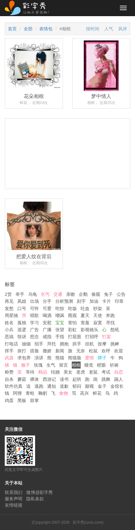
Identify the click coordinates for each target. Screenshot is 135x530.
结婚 (55, 372)
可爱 (47, 308)
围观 (72, 315)
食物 (63, 393)
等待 (30, 372)
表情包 (45, 28)
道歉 (64, 386)
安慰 (47, 322)
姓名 (9, 322)
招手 (38, 343)
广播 (47, 329)
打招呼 (91, 336)
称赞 (9, 372)
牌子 (102, 357)
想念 (34, 336)
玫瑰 (38, 365)
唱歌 (34, 315)
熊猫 (59, 357)
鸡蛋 (9, 400)
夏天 (85, 315)
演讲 (38, 357)
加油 (93, 301)
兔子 (108, 294)
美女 (68, 372)
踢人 (118, 379)
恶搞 (9, 336)
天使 (97, 315)
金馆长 (117, 386)
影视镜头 (89, 329)
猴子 (25, 365)
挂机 (89, 343)
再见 (9, 301)
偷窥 (95, 294)
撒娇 (47, 350)
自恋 (118, 372)
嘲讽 (59, 315)
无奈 (80, 350)
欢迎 (118, 350)
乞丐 (45, 294)
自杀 (9, 379)
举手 (19, 294)
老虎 (80, 372)
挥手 (9, 350)
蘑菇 (21, 379)
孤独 (21, 322)
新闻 (59, 350)
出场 (34, 301)
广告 (34, 329)
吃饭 (72, 308)
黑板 (21, 400)
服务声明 (13, 498)
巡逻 (21, 329)
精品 (42, 372)
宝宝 (59, 322)
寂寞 (97, 322)
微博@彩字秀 (39, 492)
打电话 (11, 343)
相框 (76, 365)
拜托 (51, 343)
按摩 (102, 343)
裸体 (34, 379)
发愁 (9, 308)
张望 (59, 329)
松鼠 (93, 350)
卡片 (106, 301)
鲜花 (97, 393)
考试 (105, 372)
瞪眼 (101, 365)
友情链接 (13, 505)
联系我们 (13, 492)
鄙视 (89, 386)
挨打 (21, 350)
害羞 (85, 322)
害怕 (72, 322)
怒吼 (114, 329)
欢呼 (105, 350)
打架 (106, 336)
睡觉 (88, 365)
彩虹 (72, 329)
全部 (28, 28)
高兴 (84, 393)
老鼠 (93, 372)
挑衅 (114, 343)
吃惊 (59, 308)
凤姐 (21, 301)
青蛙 (30, 393)
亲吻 (70, 294)
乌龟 (32, 294)
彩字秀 (29, 8)
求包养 (24, 357)
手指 (59, 336)
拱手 (76, 343)
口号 (21, 308)
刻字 (81, 301)
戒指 (47, 336)
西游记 (49, 379)
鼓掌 (34, 400)
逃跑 (38, 386)
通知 (51, 386)
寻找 (110, 322)
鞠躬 (42, 393)
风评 (122, 28)
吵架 (97, 308)
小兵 (9, 329)
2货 (8, 294)
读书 (64, 379)
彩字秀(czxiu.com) (88, 522)
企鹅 (83, 294)
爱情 (89, 357)
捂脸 (34, 350)
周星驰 (11, 315)
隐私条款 (35, 498)
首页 (12, 28)
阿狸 (17, 393)
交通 (57, 294)
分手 (47, 301)
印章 (119, 301)
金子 (102, 386)
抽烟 (26, 343)
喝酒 (47, 315)
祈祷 (114, 365)
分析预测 (64, 301)
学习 (34, 322)
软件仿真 (13, 386)
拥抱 (64, 343)
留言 (63, 365)
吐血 (85, 308)
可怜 (34, 308)
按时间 (92, 28)
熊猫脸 (74, 357)
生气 (50, 365)
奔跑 (110, 315)
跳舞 (105, 379)
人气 (108, 28)
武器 (9, 357)
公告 (121, 294)
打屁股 (74, 336)
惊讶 (21, 336)
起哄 (76, 379)
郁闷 (76, 386)
